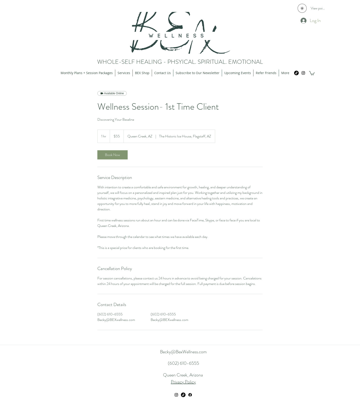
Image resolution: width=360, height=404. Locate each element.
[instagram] (303, 73)
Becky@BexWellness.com (183, 351)
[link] (112, 154)
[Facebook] (190, 395)
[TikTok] (296, 73)
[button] (312, 73)
